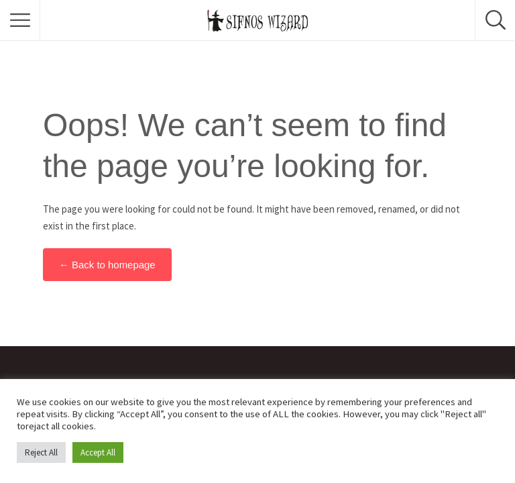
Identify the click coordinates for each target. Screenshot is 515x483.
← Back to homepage (107, 264)
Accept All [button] (97, 452)
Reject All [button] (41, 452)
